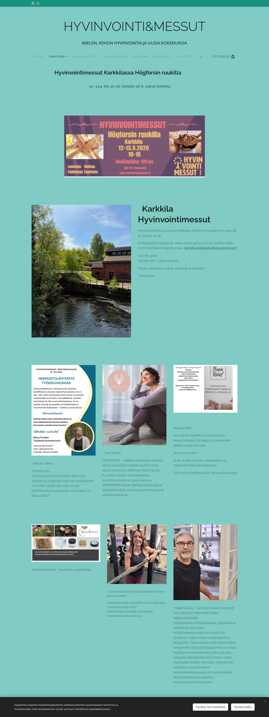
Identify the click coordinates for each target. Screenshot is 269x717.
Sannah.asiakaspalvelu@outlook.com (210, 248)
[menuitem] (94, 56)
